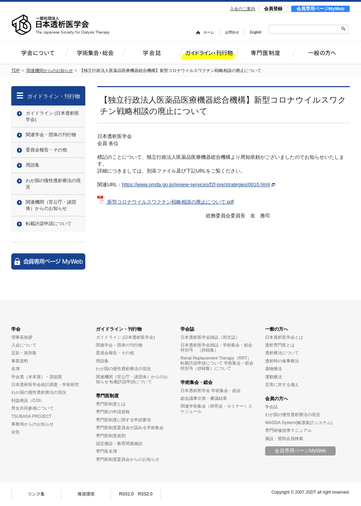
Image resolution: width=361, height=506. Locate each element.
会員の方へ (276, 398)
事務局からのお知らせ (32, 424)
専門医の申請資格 (113, 411)
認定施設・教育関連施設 (119, 443)
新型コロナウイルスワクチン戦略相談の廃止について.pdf (165, 202)
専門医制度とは (111, 404)
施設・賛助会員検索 (284, 438)
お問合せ (232, 32)
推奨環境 (86, 494)
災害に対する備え (282, 384)
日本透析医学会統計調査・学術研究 (45, 384)
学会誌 (187, 329)
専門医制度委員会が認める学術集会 (130, 427)
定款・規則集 (24, 352)
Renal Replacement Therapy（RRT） (215, 358)
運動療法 (273, 376)
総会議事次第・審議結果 (203, 398)
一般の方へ (276, 329)
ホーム (208, 32)
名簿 (15, 368)
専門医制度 (107, 395)
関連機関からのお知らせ (49, 70)
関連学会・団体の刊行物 (51, 134)
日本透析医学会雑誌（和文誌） (210, 337)
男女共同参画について (32, 408)
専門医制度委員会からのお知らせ (127, 459)
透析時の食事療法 (282, 361)
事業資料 (19, 361)
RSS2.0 (145, 494)
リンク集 (36, 494)
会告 (15, 431)
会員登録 (273, 8)
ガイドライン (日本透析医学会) (52, 116)
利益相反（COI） (27, 400)
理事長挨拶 (21, 337)
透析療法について (282, 352)
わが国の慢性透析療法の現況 (53, 183)
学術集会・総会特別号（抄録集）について (216, 366)
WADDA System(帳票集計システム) (298, 422)
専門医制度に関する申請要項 (123, 419)
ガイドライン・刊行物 (53, 96)
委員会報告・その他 (46, 149)
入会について (24, 345)
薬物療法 (273, 368)
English (256, 32)
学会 (15, 329)
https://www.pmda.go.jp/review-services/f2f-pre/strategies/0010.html (198, 184)
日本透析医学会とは (284, 337)
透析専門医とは (280, 345)
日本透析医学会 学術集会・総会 (210, 390)
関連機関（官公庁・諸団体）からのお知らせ (51, 205)
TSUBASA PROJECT (31, 416)
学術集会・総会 (196, 382)
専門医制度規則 (111, 435)
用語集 (32, 165)
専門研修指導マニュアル (288, 430)
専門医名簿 (106, 451)
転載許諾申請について (49, 223)
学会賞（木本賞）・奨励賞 (36, 376)
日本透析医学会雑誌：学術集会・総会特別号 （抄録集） (216, 348)
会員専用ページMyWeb (320, 8)
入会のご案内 (242, 8)
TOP (15, 70)
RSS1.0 (126, 494)
